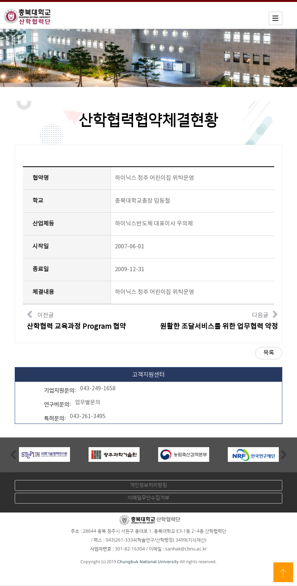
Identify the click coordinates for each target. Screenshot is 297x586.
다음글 (219, 320)
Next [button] (284, 454)
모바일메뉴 (275, 18)
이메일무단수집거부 (148, 498)
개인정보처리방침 (148, 485)
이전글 (76, 320)
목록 (268, 353)
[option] (44, 454)
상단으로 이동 (283, 572)
